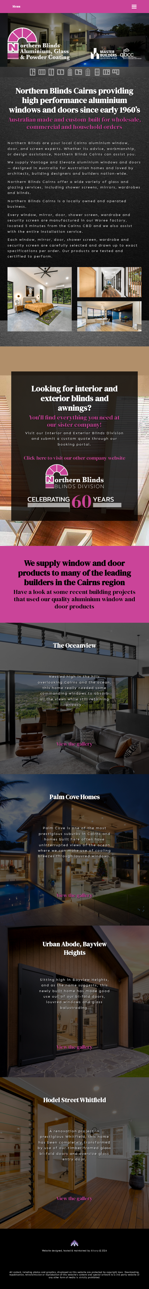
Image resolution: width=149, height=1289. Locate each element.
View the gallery (74, 743)
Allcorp (94, 1250)
